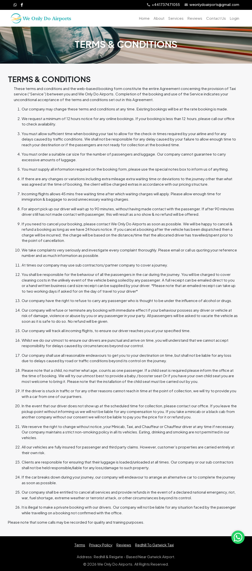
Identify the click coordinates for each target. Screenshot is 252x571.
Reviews (195, 18)
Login (234, 18)
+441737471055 (163, 4)
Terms (79, 544)
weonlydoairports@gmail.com (212, 4)
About (159, 18)
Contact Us (216, 18)
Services (176, 18)
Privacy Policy (100, 544)
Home (144, 18)
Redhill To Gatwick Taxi (154, 544)
